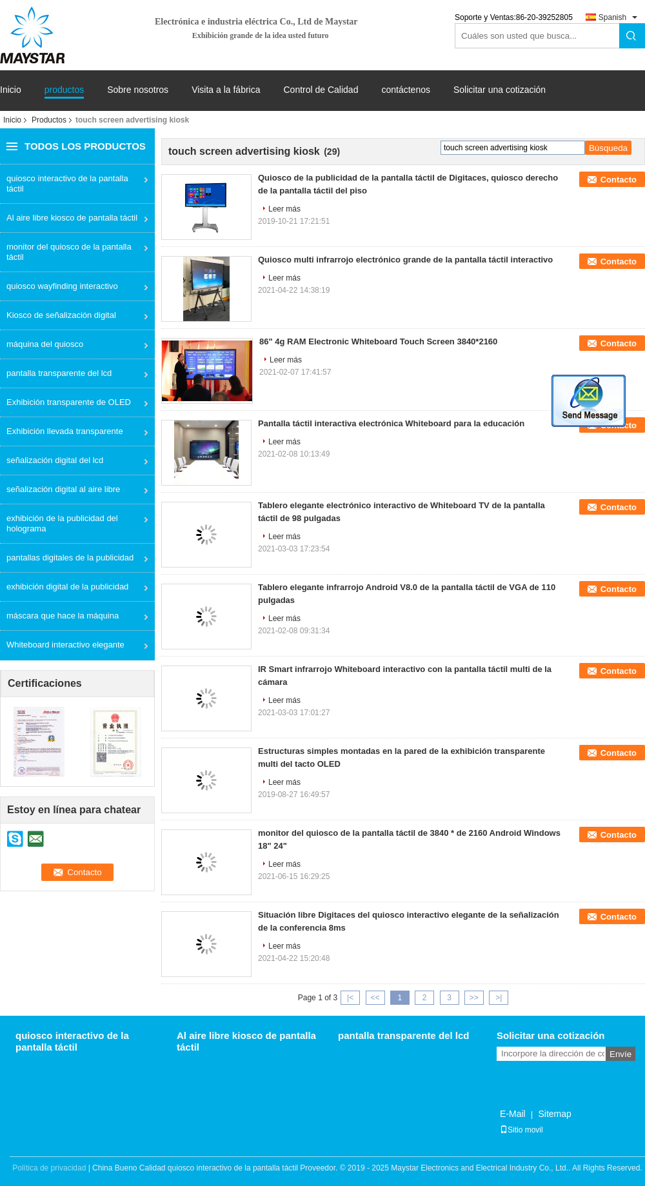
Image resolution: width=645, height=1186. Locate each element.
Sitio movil (521, 1129)
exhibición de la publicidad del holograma (62, 523)
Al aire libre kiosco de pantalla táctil (71, 217)
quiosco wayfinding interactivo (62, 286)
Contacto (618, 179)
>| (498, 997)
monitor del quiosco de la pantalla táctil (69, 252)
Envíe (620, 1054)
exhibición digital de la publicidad (67, 586)
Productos (49, 119)
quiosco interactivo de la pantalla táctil (67, 183)
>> (474, 997)
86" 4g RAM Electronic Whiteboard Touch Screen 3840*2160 (378, 341)
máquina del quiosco (44, 344)
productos (64, 90)
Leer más (284, 208)
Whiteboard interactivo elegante (65, 644)
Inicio (10, 90)
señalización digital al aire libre (63, 489)
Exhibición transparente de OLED (68, 402)
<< (374, 997)
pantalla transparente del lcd (59, 373)
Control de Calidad (320, 90)
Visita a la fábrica (226, 90)
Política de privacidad (49, 1167)
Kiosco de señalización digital (61, 315)
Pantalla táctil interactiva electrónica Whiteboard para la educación (391, 423)
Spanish (612, 17)
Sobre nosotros (137, 90)
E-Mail (513, 1114)
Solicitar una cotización (499, 89)
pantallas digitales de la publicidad (70, 557)
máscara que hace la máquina (62, 615)
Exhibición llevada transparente (64, 431)
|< (350, 997)
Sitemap (554, 1114)
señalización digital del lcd (54, 460)
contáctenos (405, 90)
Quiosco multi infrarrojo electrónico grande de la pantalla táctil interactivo (405, 259)
